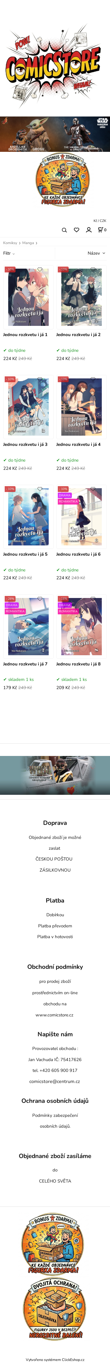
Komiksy (10, 243)
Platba (55, 901)
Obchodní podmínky (55, 967)
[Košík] (102, 230)
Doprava (55, 823)
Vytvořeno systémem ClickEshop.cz (55, 1359)
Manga (28, 243)
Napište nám (55, 1034)
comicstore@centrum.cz (54, 1081)
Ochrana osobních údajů (55, 1101)
